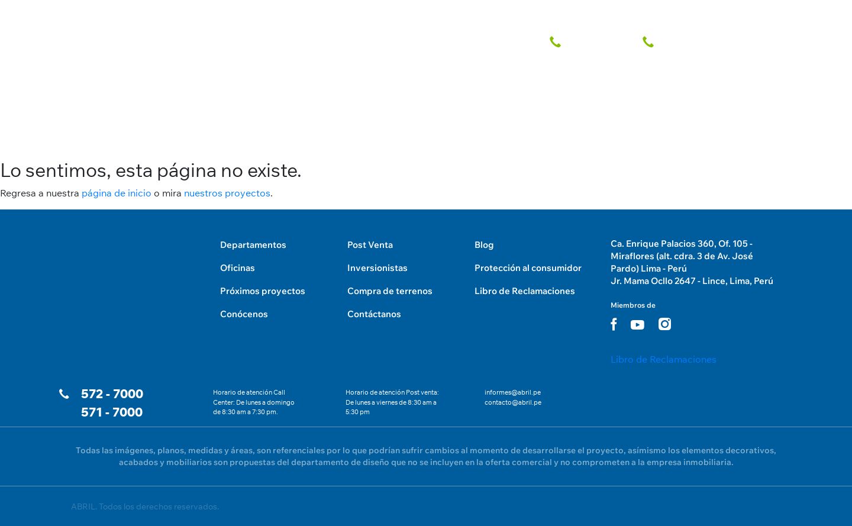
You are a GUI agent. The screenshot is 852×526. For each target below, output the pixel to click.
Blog (484, 244)
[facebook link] (614, 324)
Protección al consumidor (528, 267)
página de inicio (116, 193)
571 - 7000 (112, 412)
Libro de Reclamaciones (525, 290)
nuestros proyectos (227, 193)
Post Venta (370, 244)
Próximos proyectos (262, 290)
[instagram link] (665, 324)
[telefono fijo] (589, 40)
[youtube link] (637, 325)
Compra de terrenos (390, 290)
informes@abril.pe (513, 392)
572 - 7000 (112, 394)
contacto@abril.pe (513, 402)
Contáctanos (374, 313)
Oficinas (237, 267)
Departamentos (253, 244)
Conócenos (244, 313)
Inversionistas (377, 267)
